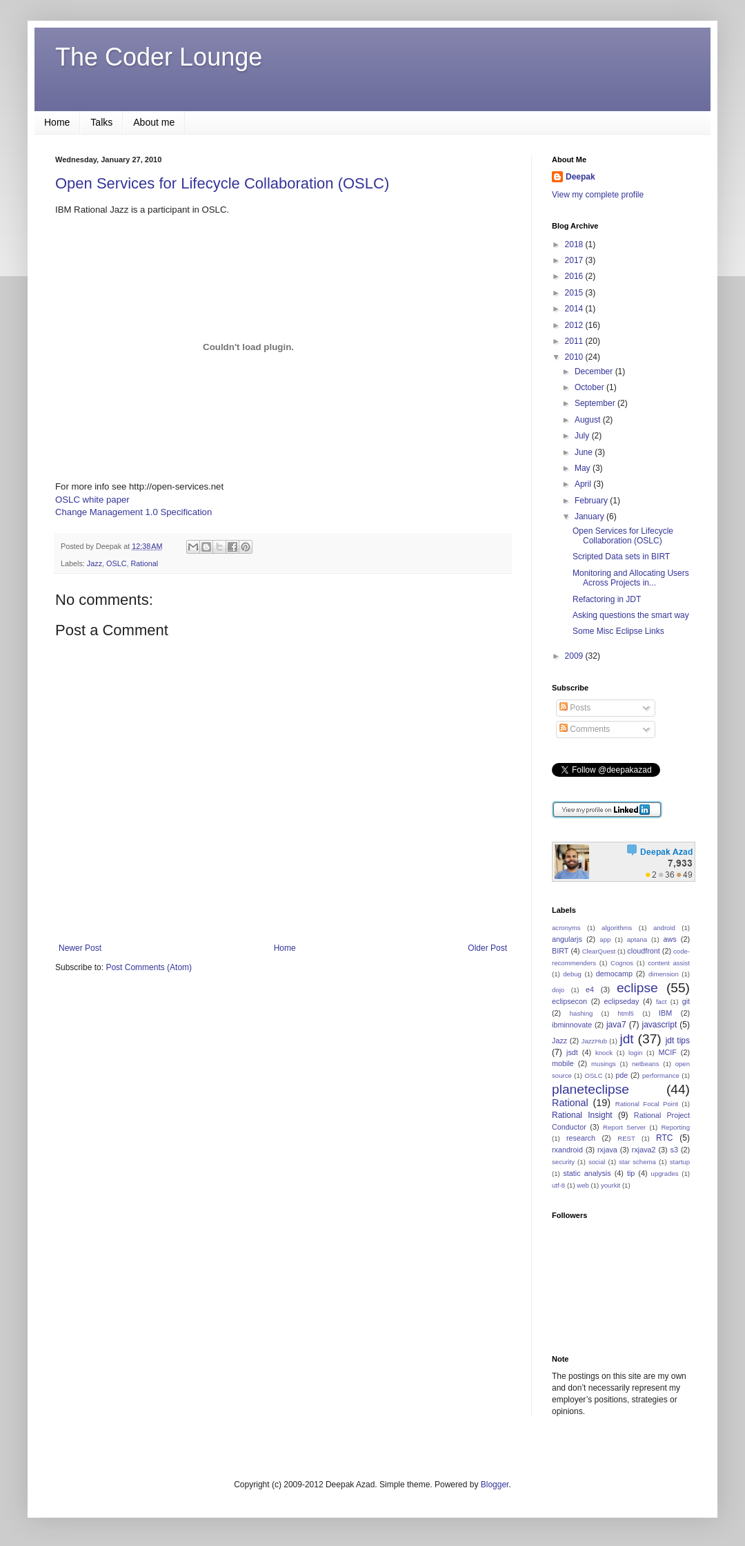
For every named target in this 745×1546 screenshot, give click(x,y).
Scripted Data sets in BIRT (621, 556)
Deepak (580, 177)
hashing (581, 1013)
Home (57, 122)
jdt (626, 1039)
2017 (575, 260)
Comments (584, 729)
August (589, 420)
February (592, 500)
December (595, 371)
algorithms (617, 927)
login (635, 1052)
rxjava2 (644, 1150)
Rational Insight (582, 1115)
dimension (663, 974)
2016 (575, 276)
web (583, 1185)
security (563, 1162)
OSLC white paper (92, 499)
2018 (575, 244)
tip (631, 1173)
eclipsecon (569, 1001)
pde (621, 1075)
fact (661, 1001)
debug (572, 974)
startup (680, 1162)
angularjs (567, 939)
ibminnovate (572, 1025)
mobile (563, 1063)
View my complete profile (598, 195)
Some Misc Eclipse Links (618, 631)
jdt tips (678, 1040)
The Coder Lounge (158, 57)
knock (604, 1052)
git (686, 1001)
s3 (674, 1150)
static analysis (586, 1173)
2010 (575, 357)
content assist (669, 963)
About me (154, 122)
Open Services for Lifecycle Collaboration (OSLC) (222, 183)
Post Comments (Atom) (149, 967)
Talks (101, 122)
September (596, 403)
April (584, 484)
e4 (590, 989)
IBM (665, 1013)
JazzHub (594, 1041)
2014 (575, 308)
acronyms (566, 927)
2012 (575, 325)
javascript (659, 1025)
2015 (575, 293)
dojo (558, 990)
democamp (614, 973)
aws (669, 939)
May (584, 468)
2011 (575, 341)
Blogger (495, 1484)
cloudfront (643, 951)
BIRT (560, 951)
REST (626, 1138)
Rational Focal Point (646, 1104)
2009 (575, 656)
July (583, 436)
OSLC (116, 563)
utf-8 (558, 1185)
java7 (616, 1025)
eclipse (637, 987)
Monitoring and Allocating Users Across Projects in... (631, 578)
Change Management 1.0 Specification (133, 512)
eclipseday (621, 1001)
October (590, 387)
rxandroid (567, 1150)
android (664, 927)
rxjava (607, 1150)
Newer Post (80, 948)
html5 (625, 1013)
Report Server (624, 1127)
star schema (637, 1162)
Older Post (487, 948)
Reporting (675, 1127)
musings (603, 1063)
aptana (637, 939)
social (597, 1162)
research (580, 1138)
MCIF (667, 1052)
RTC (664, 1138)
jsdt (572, 1052)
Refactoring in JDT (607, 599)
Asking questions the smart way (631, 615)
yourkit (610, 1185)
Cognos (621, 963)
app (604, 939)
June (585, 452)
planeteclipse (590, 1089)
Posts (574, 708)
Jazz (94, 563)
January (590, 516)
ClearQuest (599, 951)
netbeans (645, 1063)
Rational (144, 563)
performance (660, 1075)
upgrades (665, 1173)
